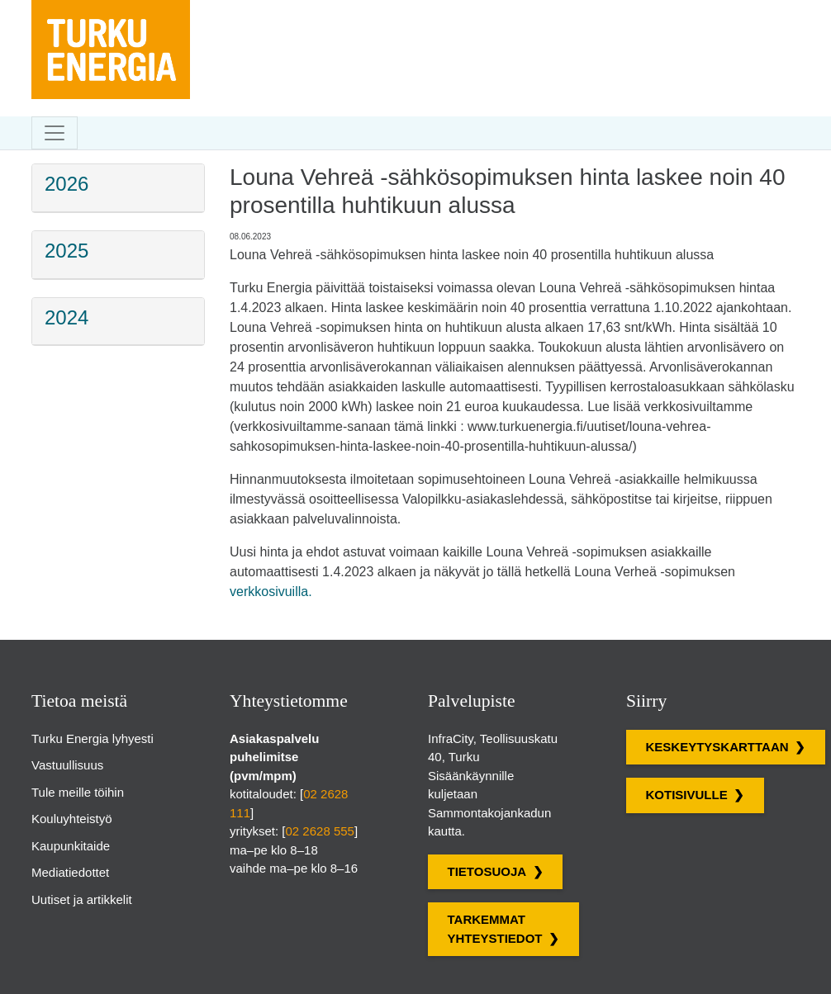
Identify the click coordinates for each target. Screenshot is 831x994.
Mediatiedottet (70, 872)
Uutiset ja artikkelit (81, 899)
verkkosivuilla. (271, 592)
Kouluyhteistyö (71, 819)
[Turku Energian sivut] (110, 12)
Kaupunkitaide (70, 846)
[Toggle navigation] (54, 132)
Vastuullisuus (67, 765)
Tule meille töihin (77, 792)
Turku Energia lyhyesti (92, 738)
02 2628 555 (320, 831)
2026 (66, 184)
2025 (66, 250)
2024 (66, 317)
